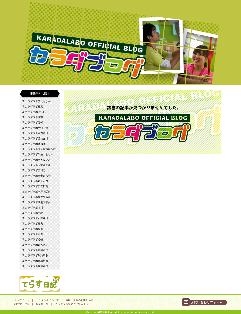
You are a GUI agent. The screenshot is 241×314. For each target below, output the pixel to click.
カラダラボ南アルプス (38, 159)
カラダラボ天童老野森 (38, 165)
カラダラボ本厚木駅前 (38, 191)
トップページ (22, 300)
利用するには (22, 304)
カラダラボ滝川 (34, 207)
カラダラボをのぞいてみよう (71, 304)
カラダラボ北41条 (35, 143)
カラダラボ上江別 (35, 111)
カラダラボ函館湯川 (36, 133)
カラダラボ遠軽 (34, 239)
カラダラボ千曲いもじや (39, 154)
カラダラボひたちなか (38, 101)
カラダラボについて (47, 300)
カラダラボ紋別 (34, 228)
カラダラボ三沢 (34, 106)
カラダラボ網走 (34, 234)
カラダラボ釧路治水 (36, 250)
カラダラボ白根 (34, 212)
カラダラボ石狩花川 (36, 218)
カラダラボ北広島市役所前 (40, 149)
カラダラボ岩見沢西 (36, 181)
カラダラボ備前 (34, 117)
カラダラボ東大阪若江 (38, 197)
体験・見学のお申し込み (79, 300)
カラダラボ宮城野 (35, 170)
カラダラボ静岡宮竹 (36, 266)
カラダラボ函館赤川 (36, 138)
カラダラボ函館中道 (36, 127)
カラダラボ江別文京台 (38, 202)
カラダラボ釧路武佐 (36, 244)
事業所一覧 (42, 304)
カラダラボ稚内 (34, 223)
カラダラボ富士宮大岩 (38, 175)
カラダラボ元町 (34, 122)
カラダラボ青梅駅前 (36, 260)
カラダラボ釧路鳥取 (36, 255)
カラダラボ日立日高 (36, 186)
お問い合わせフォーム (207, 302)
